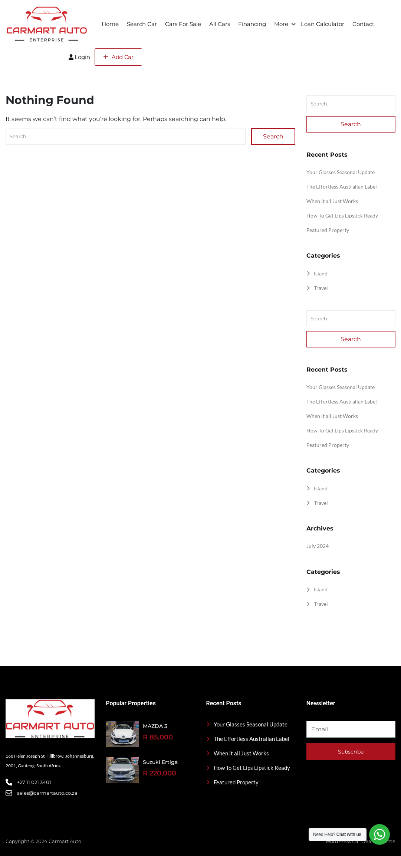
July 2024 (317, 546)
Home (110, 23)
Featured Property (327, 230)
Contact (363, 23)
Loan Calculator (322, 23)
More (281, 23)
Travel (321, 288)
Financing (252, 23)
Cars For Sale (183, 23)
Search (273, 136)
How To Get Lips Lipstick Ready (342, 215)
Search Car (142, 23)
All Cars (219, 23)
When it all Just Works (332, 201)
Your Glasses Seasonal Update (340, 172)
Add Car (118, 57)
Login (79, 57)
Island (321, 273)
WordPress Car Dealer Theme (360, 841)
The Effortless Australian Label (341, 186)
